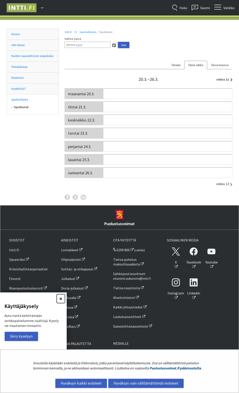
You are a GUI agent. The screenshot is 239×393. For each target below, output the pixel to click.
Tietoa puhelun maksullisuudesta (126, 261)
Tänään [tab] (176, 65)
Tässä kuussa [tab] (220, 65)
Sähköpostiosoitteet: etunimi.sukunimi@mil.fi (132, 276)
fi (76, 32)
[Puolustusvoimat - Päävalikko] (40, 7)
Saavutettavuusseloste (130, 326)
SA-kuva (67, 307)
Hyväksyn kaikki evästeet (81, 383)
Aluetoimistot (124, 297)
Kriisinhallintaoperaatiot (28, 269)
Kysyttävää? (18, 89)
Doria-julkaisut (72, 288)
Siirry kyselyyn (21, 336)
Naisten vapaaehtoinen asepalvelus (32, 56)
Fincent (15, 278)
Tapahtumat (21, 107)
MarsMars (68, 326)
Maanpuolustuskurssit (26, 288)
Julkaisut (68, 278)
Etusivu (15, 34)
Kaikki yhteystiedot (128, 307)
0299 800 (121, 250)
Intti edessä (18, 45)
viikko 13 (223, 79)
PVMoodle (68, 298)
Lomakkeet (69, 250)
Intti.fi (68, 32)
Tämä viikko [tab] (195, 65)
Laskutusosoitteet (127, 316)
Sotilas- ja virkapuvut (77, 269)
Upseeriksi (17, 259)
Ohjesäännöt (71, 259)
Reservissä (17, 78)
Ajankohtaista (19, 99)
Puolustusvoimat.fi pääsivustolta (175, 368)
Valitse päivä (72, 39)
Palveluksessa (19, 67)
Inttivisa (67, 317)
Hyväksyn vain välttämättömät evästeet (146, 383)
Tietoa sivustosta (126, 288)
